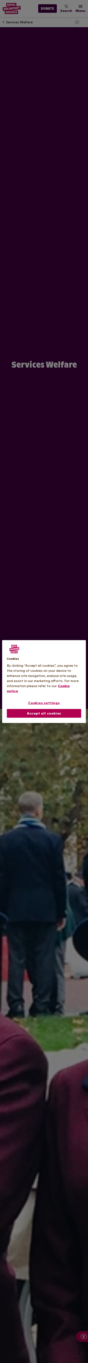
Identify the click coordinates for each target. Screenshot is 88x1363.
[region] (44, 681)
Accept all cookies (44, 713)
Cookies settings (44, 703)
